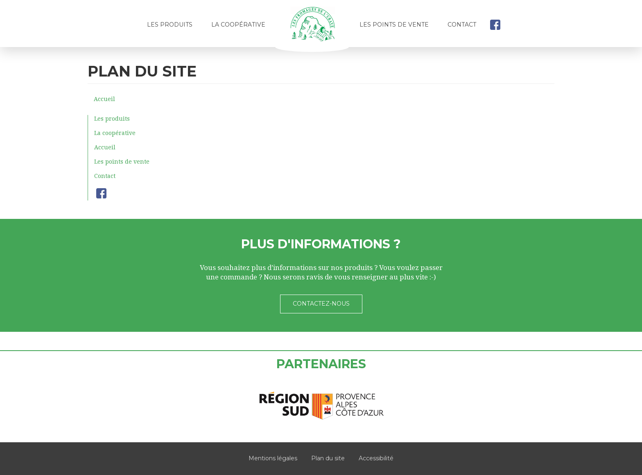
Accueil (312, 27)
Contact (462, 24)
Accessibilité (376, 458)
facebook (495, 25)
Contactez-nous (321, 303)
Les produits (169, 24)
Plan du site (328, 458)
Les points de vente (394, 24)
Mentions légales (273, 458)
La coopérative (238, 24)
